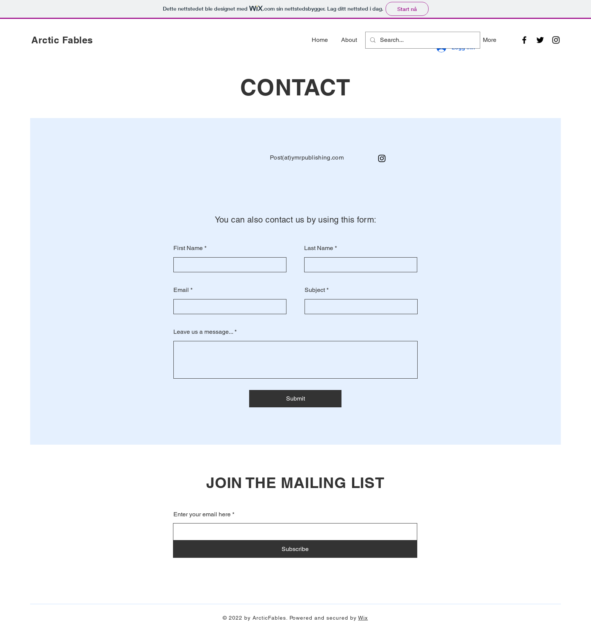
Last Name (318, 248)
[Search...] (422, 40)
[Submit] (295, 398)
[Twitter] (540, 40)
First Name (188, 248)
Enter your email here (202, 514)
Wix (363, 618)
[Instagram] (556, 40)
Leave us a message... (203, 332)
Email (181, 290)
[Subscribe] (295, 549)
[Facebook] (524, 40)
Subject (315, 290)
